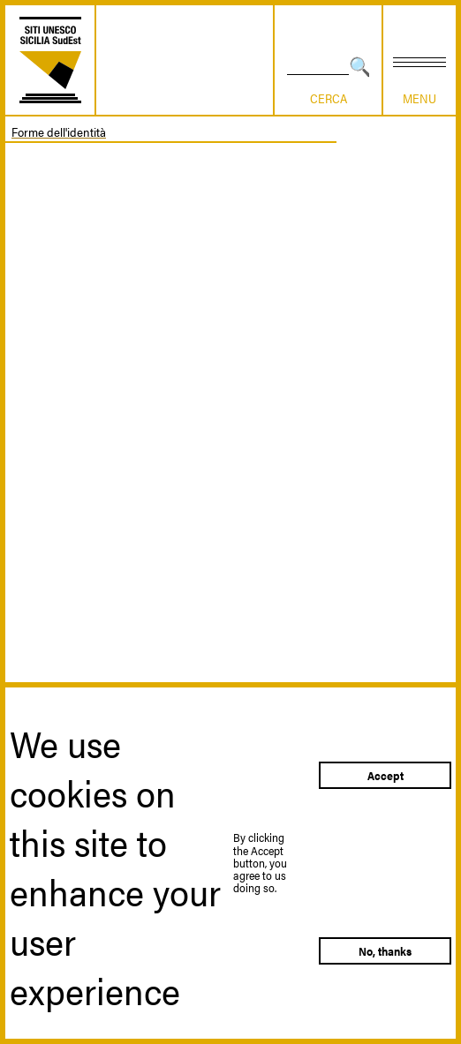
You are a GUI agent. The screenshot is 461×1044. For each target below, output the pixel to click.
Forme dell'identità (58, 131)
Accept (385, 775)
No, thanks (385, 951)
